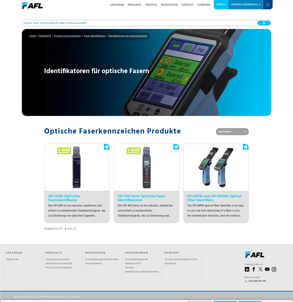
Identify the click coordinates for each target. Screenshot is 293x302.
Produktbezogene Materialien (101, 259)
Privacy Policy (63, 297)
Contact (187, 5)
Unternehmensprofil (136, 259)
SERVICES (151, 5)
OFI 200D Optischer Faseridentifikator (64, 198)
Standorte (170, 264)
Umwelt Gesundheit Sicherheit (142, 272)
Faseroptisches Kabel (57, 259)
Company (203, 5)
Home (32, 36)
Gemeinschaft (133, 264)
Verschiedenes (93, 264)
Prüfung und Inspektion (67, 36)
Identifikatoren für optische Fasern (128, 36)
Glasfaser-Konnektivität (59, 264)
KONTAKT (172, 253)
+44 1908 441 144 (257, 281)
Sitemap (77, 297)
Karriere (129, 268)
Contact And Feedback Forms (181, 259)
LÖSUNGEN (117, 5)
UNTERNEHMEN (136, 253)
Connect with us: (254, 264)
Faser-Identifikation (95, 36)
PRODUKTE (134, 5)
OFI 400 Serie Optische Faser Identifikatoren (141, 198)
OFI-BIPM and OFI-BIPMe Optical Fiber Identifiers (214, 198)
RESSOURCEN (169, 5)
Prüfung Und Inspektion (59, 268)
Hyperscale (12, 259)
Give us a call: (252, 277)
